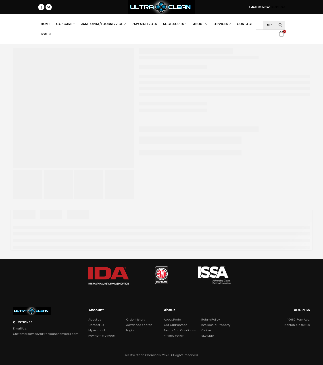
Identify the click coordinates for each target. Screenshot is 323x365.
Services (220, 24)
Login (46, 34)
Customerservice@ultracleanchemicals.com (45, 334)
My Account (96, 330)
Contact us (96, 325)
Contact (245, 24)
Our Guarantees (175, 325)
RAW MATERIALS (144, 24)
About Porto (172, 319)
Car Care (64, 24)
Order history (135, 319)
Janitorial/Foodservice (102, 24)
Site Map (207, 336)
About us (94, 319)
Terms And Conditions (180, 330)
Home (45, 24)
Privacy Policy (173, 336)
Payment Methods (101, 336)
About (198, 24)
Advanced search (139, 325)
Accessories (173, 24)
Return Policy (210, 319)
